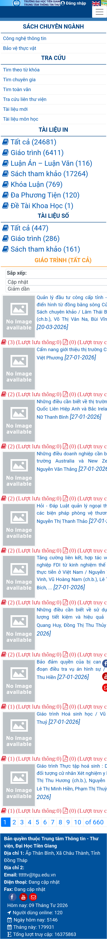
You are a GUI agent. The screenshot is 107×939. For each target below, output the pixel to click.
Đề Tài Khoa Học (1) (37, 206)
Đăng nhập (73, 3)
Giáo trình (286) (31, 238)
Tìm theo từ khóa (21, 70)
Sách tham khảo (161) (41, 249)
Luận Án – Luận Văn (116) (47, 163)
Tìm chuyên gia (19, 79)
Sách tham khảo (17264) (45, 174)
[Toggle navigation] (99, 12)
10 (77, 822)
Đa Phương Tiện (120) (41, 195)
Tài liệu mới (15, 109)
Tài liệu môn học (20, 119)
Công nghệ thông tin (24, 38)
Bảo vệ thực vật (19, 48)
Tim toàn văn (17, 89)
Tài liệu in (53, 129)
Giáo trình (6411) (33, 152)
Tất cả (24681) (29, 142)
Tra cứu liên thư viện (25, 99)
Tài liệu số (53, 215)
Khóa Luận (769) (32, 184)
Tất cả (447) (25, 228)
